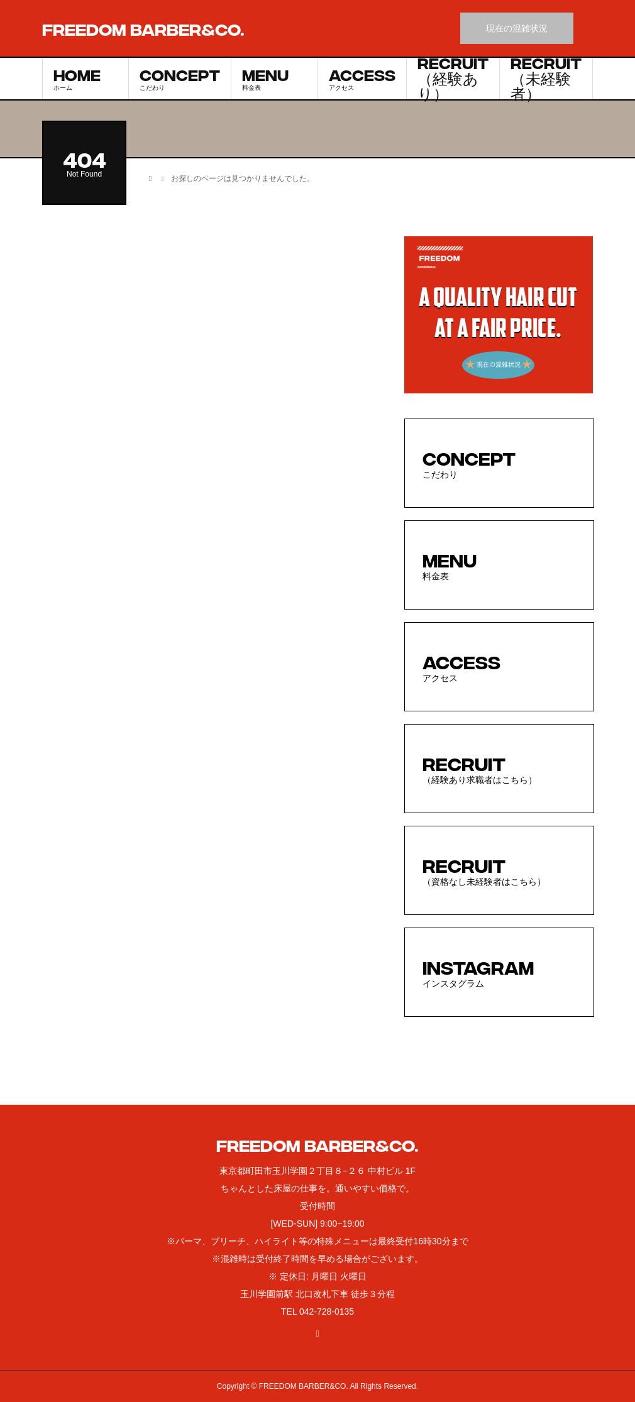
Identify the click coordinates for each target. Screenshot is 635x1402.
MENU (274, 78)
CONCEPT (180, 78)
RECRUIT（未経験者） (546, 78)
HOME (85, 78)
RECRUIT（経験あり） (453, 78)
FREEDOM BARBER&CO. (143, 28)
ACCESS (362, 78)
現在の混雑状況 (517, 28)
